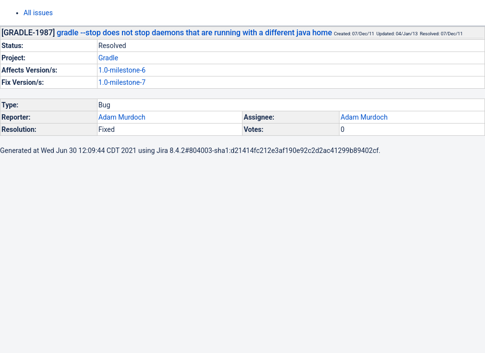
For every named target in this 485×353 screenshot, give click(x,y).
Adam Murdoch (122, 117)
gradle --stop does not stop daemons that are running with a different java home (194, 32)
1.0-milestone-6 (122, 70)
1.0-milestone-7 (122, 82)
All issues (38, 13)
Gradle (108, 58)
